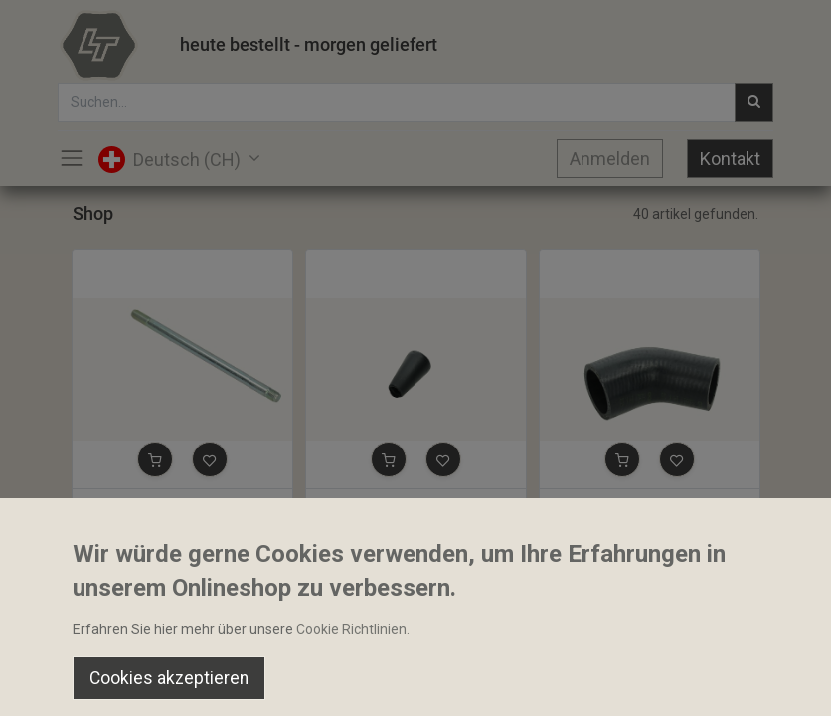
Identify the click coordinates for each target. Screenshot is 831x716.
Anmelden (610, 158)
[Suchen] (240, 682)
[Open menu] (415, 687)
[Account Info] (765, 682)
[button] (155, 459)
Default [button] (628, 641)
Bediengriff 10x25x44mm (394, 506)
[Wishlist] (591, 682)
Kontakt (730, 158)
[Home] (66, 682)
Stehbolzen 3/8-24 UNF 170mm (179, 506)
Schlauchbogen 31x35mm (629, 506)
